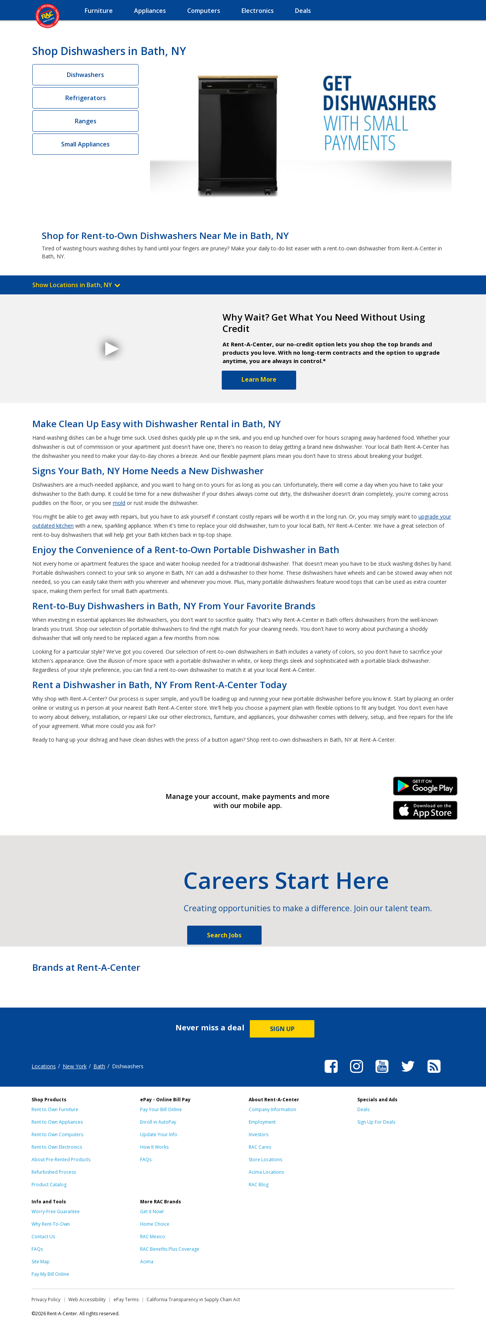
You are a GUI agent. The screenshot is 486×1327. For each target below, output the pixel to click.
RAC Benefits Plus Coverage (169, 1249)
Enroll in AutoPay (158, 1122)
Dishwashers (85, 75)
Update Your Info (158, 1134)
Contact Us (43, 1236)
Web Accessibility (87, 1299)
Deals (363, 1109)
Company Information (272, 1109)
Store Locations (265, 1159)
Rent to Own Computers (57, 1134)
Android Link (425, 789)
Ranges (85, 121)
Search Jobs (224, 935)
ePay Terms (126, 1299)
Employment (262, 1122)
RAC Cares (260, 1147)
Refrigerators (85, 98)
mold (119, 502)
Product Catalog (49, 1184)
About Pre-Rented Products (61, 1159)
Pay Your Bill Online (161, 1109)
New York (75, 1066)
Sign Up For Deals (376, 1122)
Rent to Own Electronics (57, 1147)
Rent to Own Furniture (55, 1109)
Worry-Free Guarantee (56, 1211)
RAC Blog (258, 1184)
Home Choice (154, 1224)
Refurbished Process (54, 1172)
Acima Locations (266, 1172)
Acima (146, 1261)
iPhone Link (425, 813)
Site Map (41, 1261)
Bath (99, 1066)
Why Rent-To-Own (51, 1224)
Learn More (258, 379)
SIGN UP (282, 1029)
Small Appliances (85, 144)
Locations (44, 1066)
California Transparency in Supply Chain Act (193, 1299)
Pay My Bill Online (50, 1274)
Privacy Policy (46, 1299)
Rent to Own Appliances (57, 1122)
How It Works (154, 1147)
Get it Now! (152, 1211)
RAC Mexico (152, 1236)
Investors (258, 1134)
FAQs (145, 1159)
